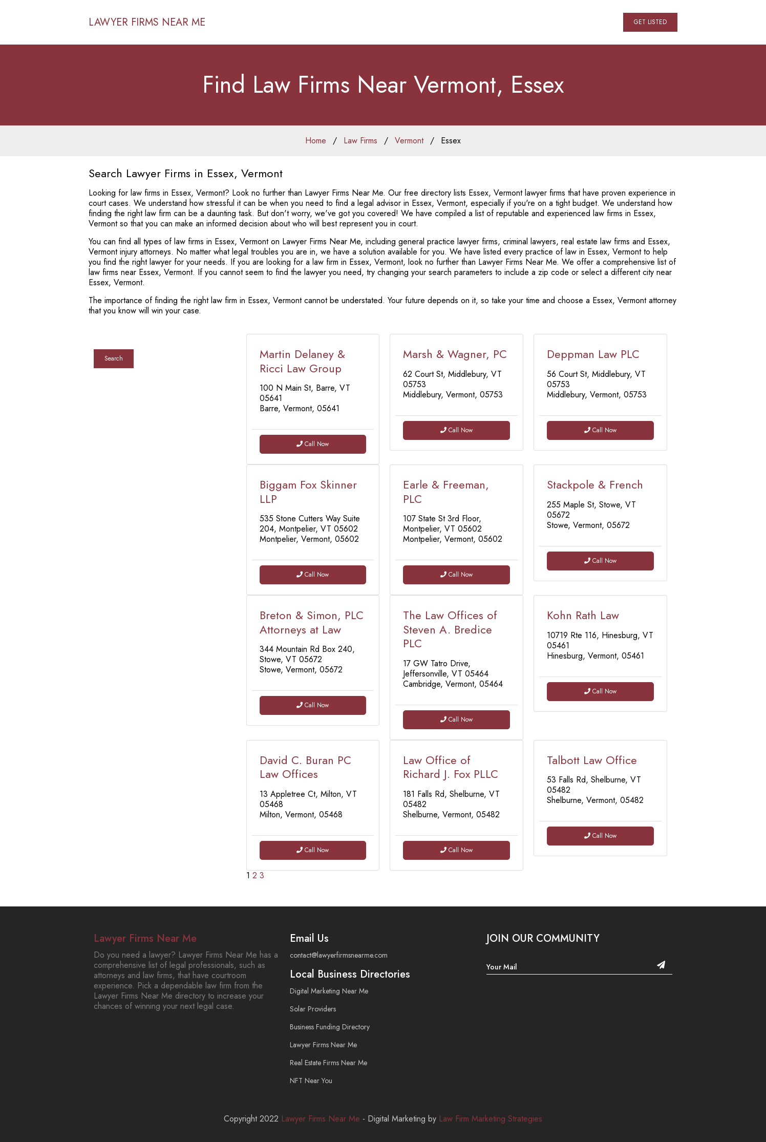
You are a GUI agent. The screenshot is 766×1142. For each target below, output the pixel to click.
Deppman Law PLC (593, 354)
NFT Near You (311, 1080)
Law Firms (360, 140)
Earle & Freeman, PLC (446, 491)
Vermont (409, 140)
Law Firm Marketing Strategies (490, 1119)
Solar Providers (313, 1009)
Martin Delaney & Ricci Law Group (302, 361)
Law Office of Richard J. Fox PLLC (450, 767)
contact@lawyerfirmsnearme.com (339, 955)
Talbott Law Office (592, 760)
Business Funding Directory (330, 1027)
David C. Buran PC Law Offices (305, 767)
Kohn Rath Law (583, 615)
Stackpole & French (595, 484)
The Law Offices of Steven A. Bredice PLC (450, 629)
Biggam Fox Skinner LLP (308, 491)
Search (113, 358)
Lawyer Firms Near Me (145, 938)
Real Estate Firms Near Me (328, 1063)
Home (315, 140)
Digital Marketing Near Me (329, 991)
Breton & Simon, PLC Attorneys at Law (312, 622)
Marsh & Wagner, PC (455, 354)
